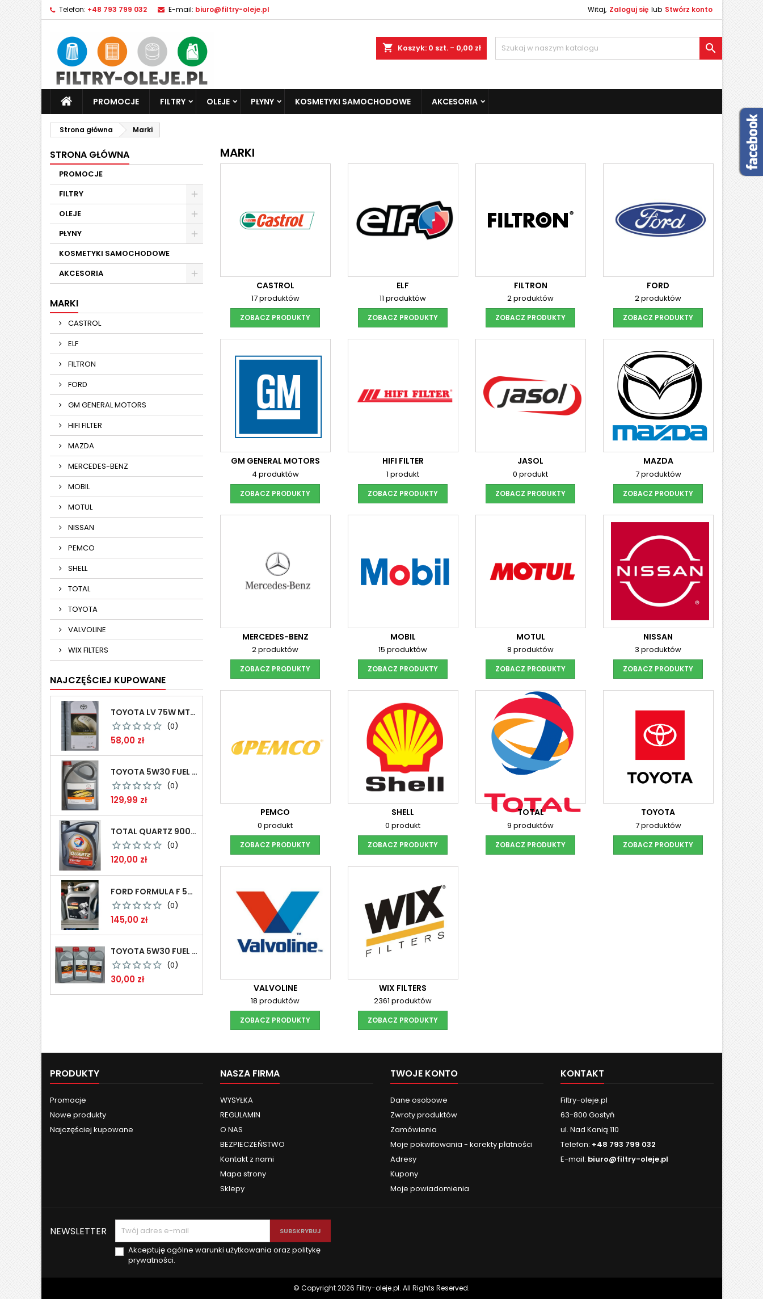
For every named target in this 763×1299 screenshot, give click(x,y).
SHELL (76, 568)
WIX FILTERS (87, 650)
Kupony (404, 1173)
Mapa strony (243, 1173)
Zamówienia (413, 1129)
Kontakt (582, 1073)
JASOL (530, 460)
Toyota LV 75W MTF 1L (154, 712)
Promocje (68, 1100)
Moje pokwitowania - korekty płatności (461, 1144)
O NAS (231, 1129)
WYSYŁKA (236, 1100)
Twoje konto (424, 1073)
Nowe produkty (78, 1114)
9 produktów (530, 825)
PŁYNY (262, 101)
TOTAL (78, 588)
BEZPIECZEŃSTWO (252, 1144)
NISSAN (80, 527)
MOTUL (79, 507)
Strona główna (89, 154)
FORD (76, 384)
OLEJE (218, 101)
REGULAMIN (240, 1114)
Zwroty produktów (423, 1114)
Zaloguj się (628, 9)
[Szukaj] (608, 48)
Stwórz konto (689, 9)
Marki (64, 303)
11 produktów (403, 298)
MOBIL (78, 486)
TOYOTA (82, 609)
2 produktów (530, 298)
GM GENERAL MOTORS (106, 405)
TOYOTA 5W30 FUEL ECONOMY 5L (154, 771)
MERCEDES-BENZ (97, 466)
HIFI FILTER (84, 425)
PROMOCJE (116, 101)
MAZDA (80, 445)
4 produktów (275, 474)
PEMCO (80, 548)
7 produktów (658, 474)
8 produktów (530, 649)
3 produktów (658, 649)
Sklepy (232, 1188)
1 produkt (402, 474)
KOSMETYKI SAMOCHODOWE (353, 101)
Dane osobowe (419, 1100)
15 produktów (402, 649)
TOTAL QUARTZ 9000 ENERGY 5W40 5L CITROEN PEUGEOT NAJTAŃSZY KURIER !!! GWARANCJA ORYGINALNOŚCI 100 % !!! (154, 831)
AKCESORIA (455, 101)
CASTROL (83, 323)
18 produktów (275, 1000)
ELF (72, 343)
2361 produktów (403, 1000)
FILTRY (173, 101)
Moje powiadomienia (429, 1188)
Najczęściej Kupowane (108, 680)
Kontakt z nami (247, 1159)
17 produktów (275, 298)
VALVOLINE (86, 629)
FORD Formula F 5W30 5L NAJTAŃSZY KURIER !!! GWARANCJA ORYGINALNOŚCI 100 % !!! (154, 891)
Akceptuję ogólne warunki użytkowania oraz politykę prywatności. (224, 1255)
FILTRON (81, 364)
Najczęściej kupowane (91, 1129)
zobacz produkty (275, 317)
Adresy (403, 1159)
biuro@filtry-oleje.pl (232, 9)
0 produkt (530, 474)
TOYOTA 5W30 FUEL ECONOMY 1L (154, 951)
